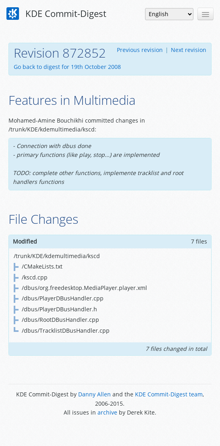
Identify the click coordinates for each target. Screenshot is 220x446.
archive (107, 412)
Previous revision (140, 50)
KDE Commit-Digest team (169, 394)
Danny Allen (94, 394)
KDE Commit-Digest (56, 13)
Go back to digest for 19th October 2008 (67, 67)
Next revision (188, 50)
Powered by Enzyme (110, 431)
